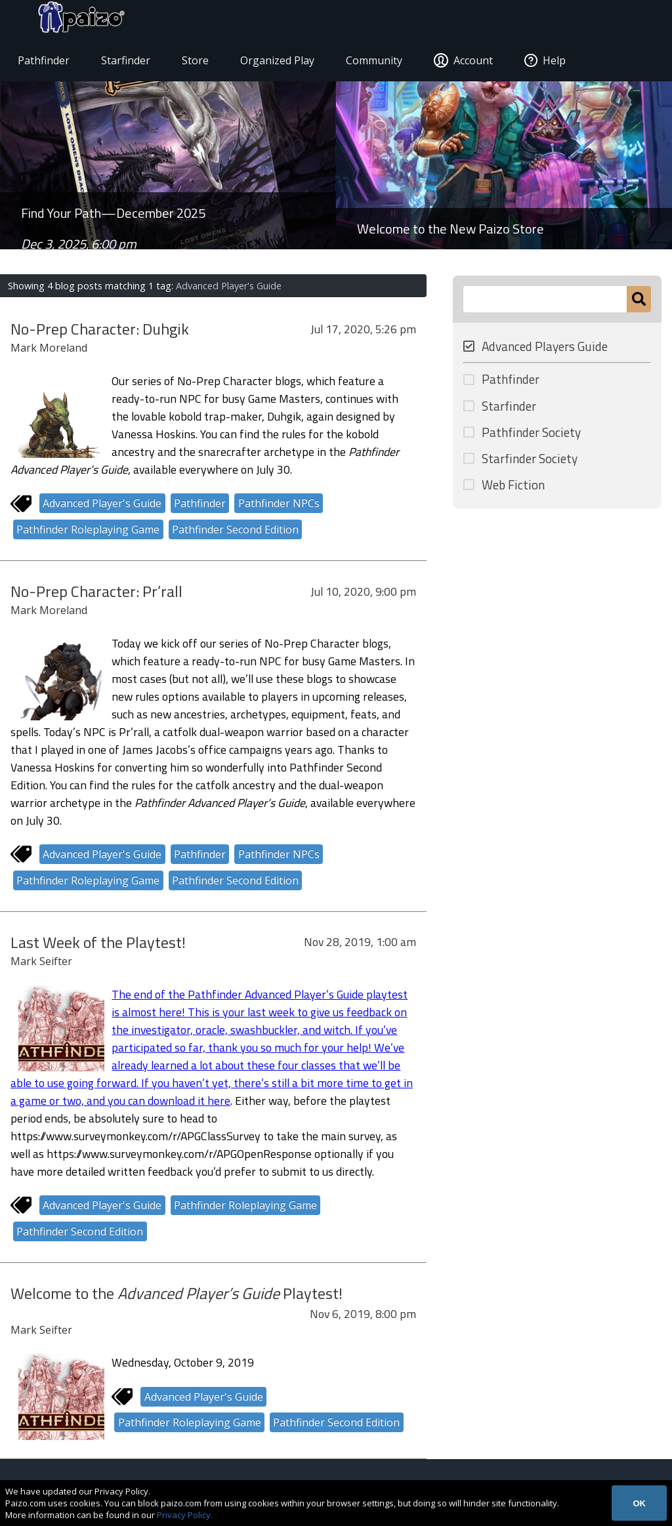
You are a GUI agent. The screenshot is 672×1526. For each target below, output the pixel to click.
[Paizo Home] (614, 21)
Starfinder (131, 63)
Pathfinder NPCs (279, 506)
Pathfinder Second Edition (235, 533)
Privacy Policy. (185, 1515)
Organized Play (283, 63)
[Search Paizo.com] (545, 302)
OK (639, 1503)
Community (380, 63)
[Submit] (639, 302)
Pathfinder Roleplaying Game (87, 533)
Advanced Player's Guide (102, 506)
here (218, 1103)
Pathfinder (49, 63)
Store (201, 63)
